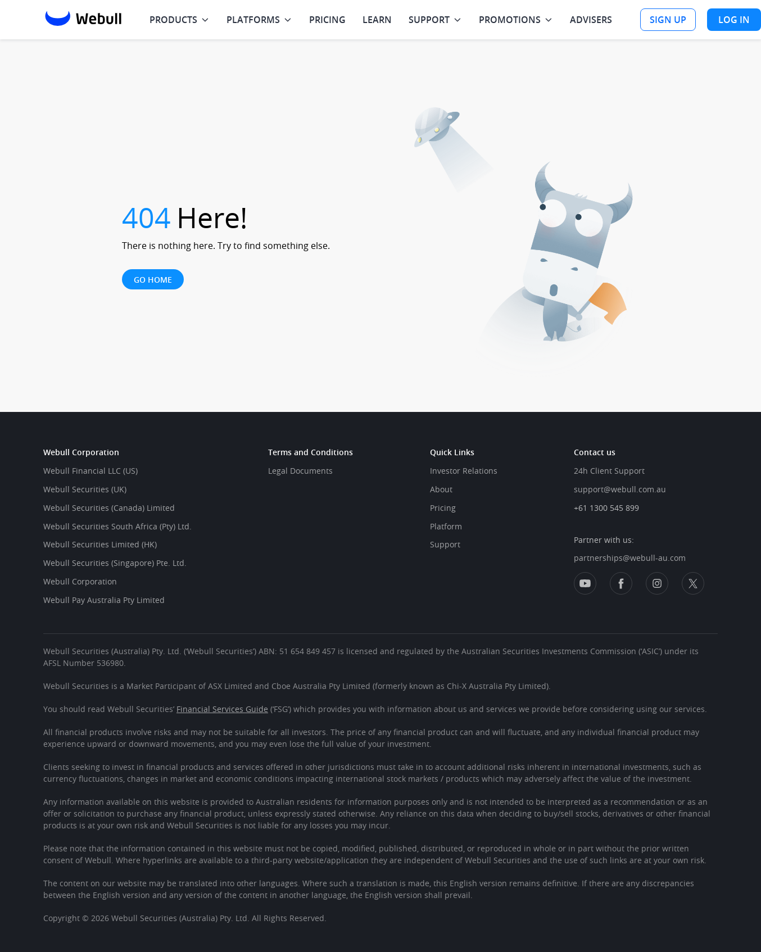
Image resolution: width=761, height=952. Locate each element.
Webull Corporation (80, 581)
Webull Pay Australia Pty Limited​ (104, 600)
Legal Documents (300, 470)
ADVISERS (591, 19)
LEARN (377, 19)
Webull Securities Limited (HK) (100, 544)
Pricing (443, 507)
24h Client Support (609, 470)
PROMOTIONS (510, 19)
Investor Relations (463, 470)
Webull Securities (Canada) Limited (109, 507)
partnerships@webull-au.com (630, 557)
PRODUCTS (173, 19)
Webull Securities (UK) (84, 489)
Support (445, 544)
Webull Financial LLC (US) (90, 470)
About (441, 489)
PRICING (327, 19)
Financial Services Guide (222, 709)
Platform (446, 526)
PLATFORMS (253, 19)
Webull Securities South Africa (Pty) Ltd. (117, 526)
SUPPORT (429, 19)
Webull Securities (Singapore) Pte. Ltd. (115, 562)
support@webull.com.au (620, 489)
